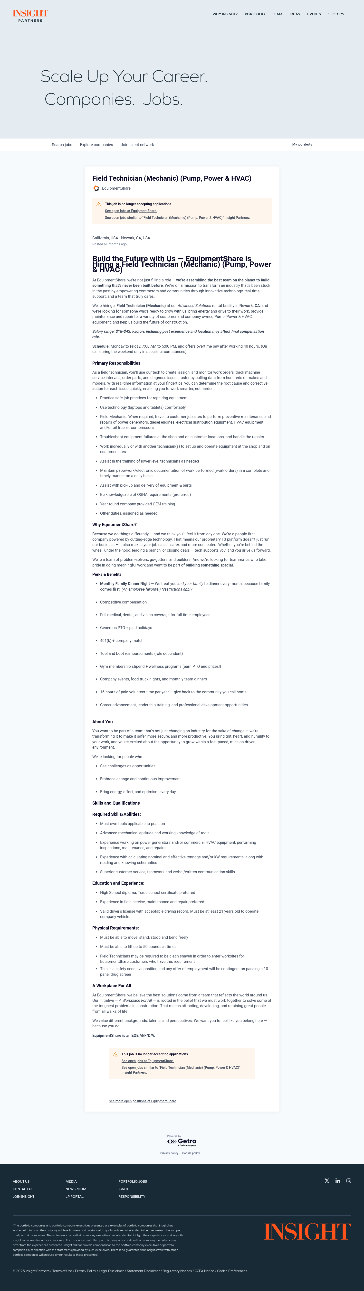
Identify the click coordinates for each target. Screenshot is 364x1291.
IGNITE (123, 1189)
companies (96, 144)
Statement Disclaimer (144, 1271)
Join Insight (23, 1197)
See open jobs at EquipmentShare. (131, 211)
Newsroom (76, 1189)
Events (314, 14)
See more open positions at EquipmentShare (142, 1101)
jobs (62, 144)
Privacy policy (169, 1153)
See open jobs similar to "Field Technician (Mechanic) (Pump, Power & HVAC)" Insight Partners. (177, 218)
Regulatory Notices (177, 1271)
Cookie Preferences (232, 1271)
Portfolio (255, 14)
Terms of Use (62, 1271)
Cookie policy (191, 1153)
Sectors (336, 14)
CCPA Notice (205, 1271)
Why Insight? (225, 14)
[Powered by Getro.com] (182, 1141)
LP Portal (75, 1197)
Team (277, 14)
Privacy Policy (86, 1271)
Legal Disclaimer (112, 1271)
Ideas (295, 14)
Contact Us (23, 1189)
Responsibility (131, 1197)
